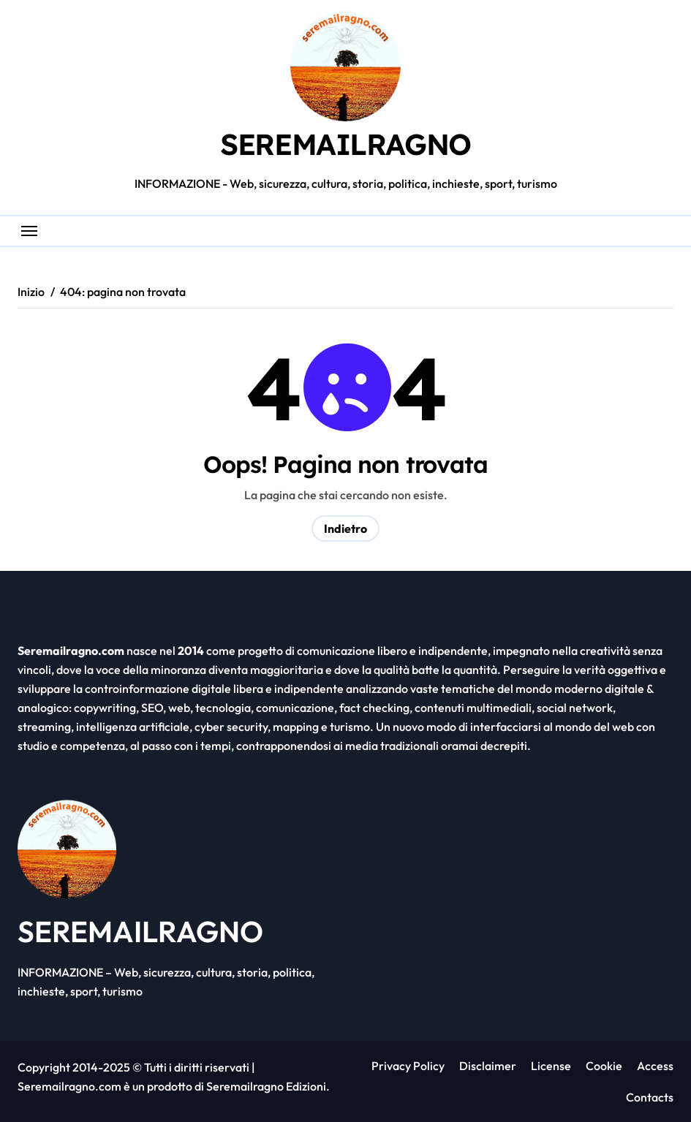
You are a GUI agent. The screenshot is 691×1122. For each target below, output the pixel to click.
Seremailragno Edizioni (266, 1086)
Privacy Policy (408, 1065)
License (551, 1065)
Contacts (648, 1097)
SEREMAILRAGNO (345, 144)
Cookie (604, 1065)
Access (655, 1065)
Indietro (345, 528)
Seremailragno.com (69, 1086)
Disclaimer (487, 1065)
